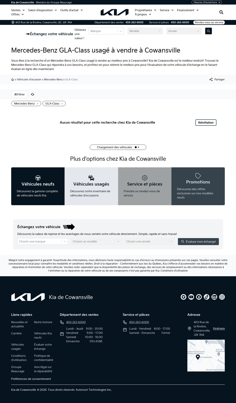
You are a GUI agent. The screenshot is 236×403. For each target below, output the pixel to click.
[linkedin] (214, 297)
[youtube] (191, 297)
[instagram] (222, 297)
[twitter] (183, 297)
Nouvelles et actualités (19, 324)
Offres (17, 14)
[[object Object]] (217, 79)
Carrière (16, 333)
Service (167, 10)
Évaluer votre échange (43, 347)
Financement (188, 10)
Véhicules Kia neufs (43, 335)
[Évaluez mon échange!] (208, 31)
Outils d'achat (71, 10)
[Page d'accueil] (28, 297)
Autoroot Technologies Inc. (94, 390)
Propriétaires (145, 10)
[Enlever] (36, 104)
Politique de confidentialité (43, 358)
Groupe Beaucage (17, 369)
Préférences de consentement (31, 379)
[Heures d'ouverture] (207, 2)
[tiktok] (206, 297)
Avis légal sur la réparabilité (43, 369)
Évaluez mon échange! (198, 241)
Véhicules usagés (17, 347)
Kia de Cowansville (22, 2)
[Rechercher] (221, 12)
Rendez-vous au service (209, 22)
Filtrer (19, 94)
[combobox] (19, 241)
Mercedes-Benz (53, 79)
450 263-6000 (134, 22)
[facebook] (199, 297)
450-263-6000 (180, 22)
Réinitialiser (206, 122)
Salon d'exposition (42, 10)
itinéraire (219, 328)
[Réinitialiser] (32, 94)
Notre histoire (43, 322)
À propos (143, 14)
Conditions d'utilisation (174, 270)
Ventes (18, 10)
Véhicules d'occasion (29, 79)
